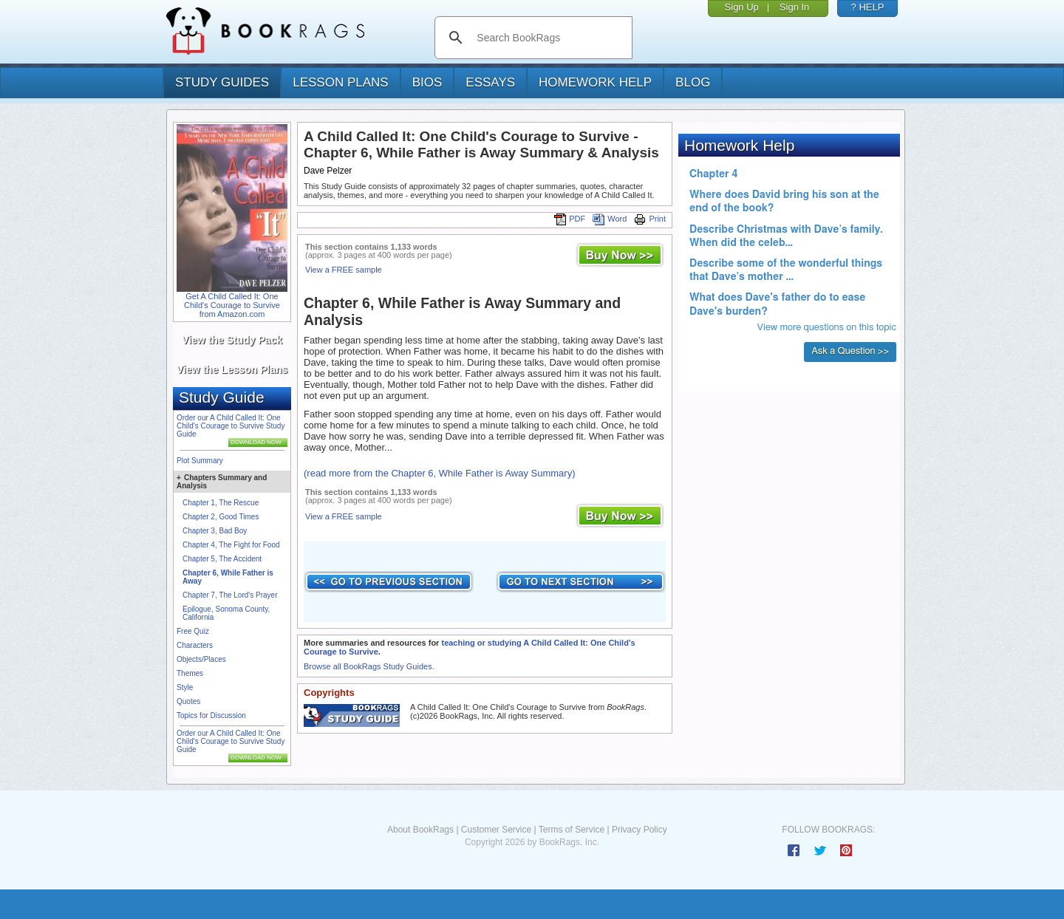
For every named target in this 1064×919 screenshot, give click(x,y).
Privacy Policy (639, 829)
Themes (190, 673)
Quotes (188, 701)
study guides (222, 82)
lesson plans (340, 82)
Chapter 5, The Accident (222, 559)
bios (427, 82)
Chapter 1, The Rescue (221, 503)
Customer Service (496, 829)
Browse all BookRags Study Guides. (369, 666)
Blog (692, 82)
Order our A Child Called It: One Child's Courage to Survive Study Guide (230, 426)
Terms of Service (571, 829)
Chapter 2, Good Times (221, 517)
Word (610, 218)
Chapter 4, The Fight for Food (231, 545)
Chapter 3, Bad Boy (215, 531)
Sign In (794, 7)
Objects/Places (201, 659)
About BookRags (420, 829)
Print (650, 218)
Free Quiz (193, 631)
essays (490, 82)
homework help (595, 82)
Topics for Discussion (211, 715)
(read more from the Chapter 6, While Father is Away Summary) (440, 473)
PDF (569, 218)
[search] (549, 38)
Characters (195, 645)
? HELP (867, 7)
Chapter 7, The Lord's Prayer (230, 595)
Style (185, 687)
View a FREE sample (343, 269)
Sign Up (742, 7)
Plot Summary (200, 461)
